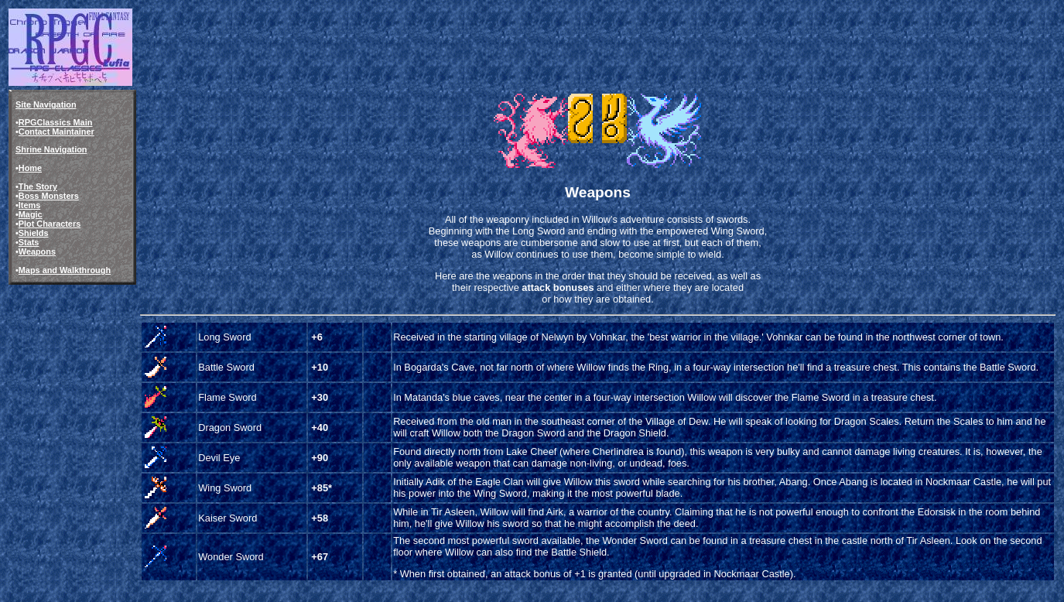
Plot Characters (49, 223)
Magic (31, 214)
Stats (29, 242)
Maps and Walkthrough (65, 270)
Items (29, 205)
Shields (34, 233)
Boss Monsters (49, 195)
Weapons (37, 251)
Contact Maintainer (56, 131)
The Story (38, 186)
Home (30, 168)
